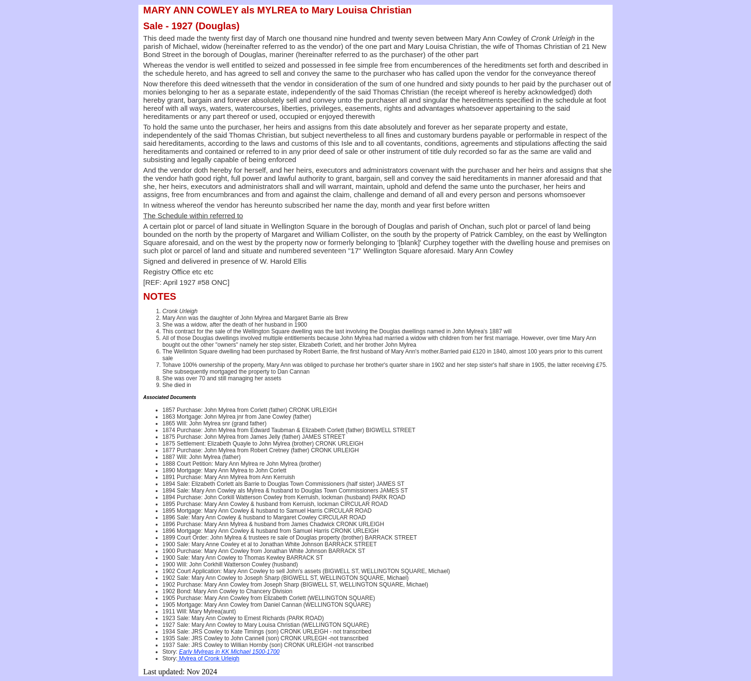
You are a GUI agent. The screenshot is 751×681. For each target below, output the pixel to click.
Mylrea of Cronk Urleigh (208, 658)
